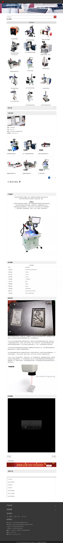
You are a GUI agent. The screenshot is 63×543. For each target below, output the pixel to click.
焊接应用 (10, 484)
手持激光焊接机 (14, 38)
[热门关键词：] (55, 17)
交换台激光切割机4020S (43, 153)
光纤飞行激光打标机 (30, 88)
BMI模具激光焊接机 (11, 153)
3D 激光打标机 (30, 70)
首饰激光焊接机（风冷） (46, 54)
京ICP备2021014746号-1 (42, 542)
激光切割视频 (11, 490)
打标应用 (10, 487)
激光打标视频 (11, 493)
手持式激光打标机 (14, 88)
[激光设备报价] (31, 465)
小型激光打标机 (45, 88)
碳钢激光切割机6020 (11, 173)
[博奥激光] (10, 517)
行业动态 (10, 479)
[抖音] (25, 517)
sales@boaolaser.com (14, 133)
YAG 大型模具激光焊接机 (30, 52)
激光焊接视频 (11, 496)
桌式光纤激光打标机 (30, 105)
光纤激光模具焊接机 (30, 40)
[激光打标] (30, 17)
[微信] (17, 517)
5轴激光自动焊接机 (46, 39)
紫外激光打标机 (45, 68)
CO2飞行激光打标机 (14, 101)
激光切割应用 (11, 482)
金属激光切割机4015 (14, 71)
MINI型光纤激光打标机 (46, 105)
